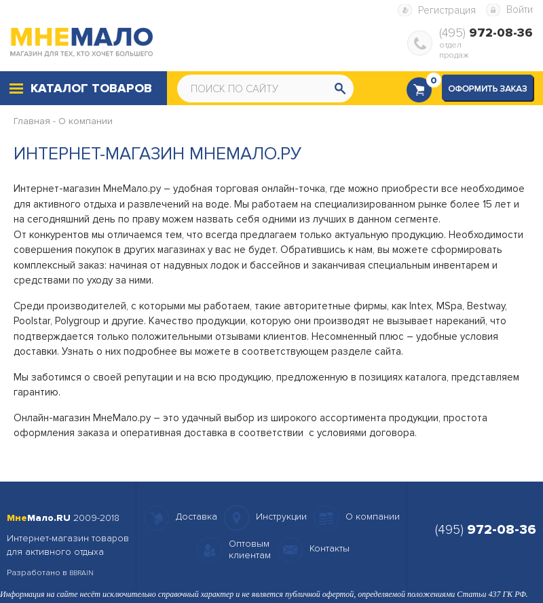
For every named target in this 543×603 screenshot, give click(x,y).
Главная (32, 121)
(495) (486, 32)
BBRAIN (81, 573)
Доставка (196, 516)
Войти (519, 9)
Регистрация (447, 10)
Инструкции (281, 516)
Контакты (330, 548)
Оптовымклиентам (250, 549)
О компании (85, 121)
